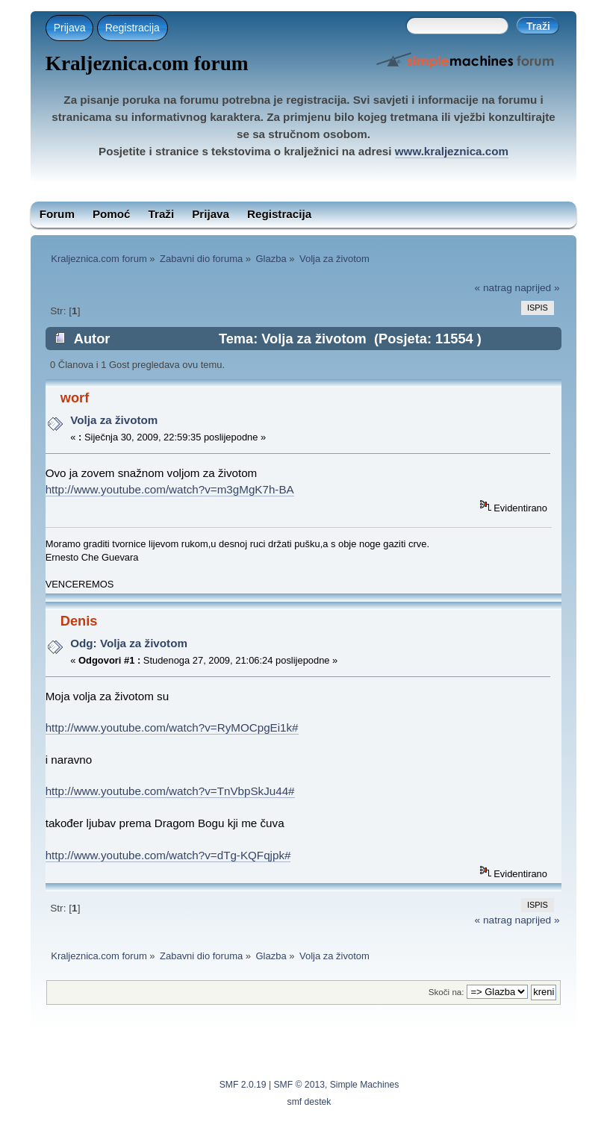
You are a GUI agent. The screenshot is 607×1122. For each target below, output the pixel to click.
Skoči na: (446, 992)
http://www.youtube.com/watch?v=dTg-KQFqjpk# (168, 855)
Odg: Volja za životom (128, 643)
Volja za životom (114, 420)
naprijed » (537, 287)
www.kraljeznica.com (451, 151)
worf (75, 397)
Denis (79, 621)
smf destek (309, 1102)
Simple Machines (364, 1084)
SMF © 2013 (299, 1084)
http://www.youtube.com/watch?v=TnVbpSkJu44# (170, 791)
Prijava (70, 28)
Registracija (132, 28)
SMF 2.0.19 (243, 1084)
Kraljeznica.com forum (147, 63)
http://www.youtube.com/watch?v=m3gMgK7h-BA (170, 489)
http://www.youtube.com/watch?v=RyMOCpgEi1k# (172, 727)
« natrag (493, 287)
